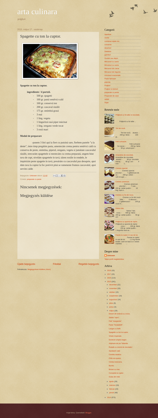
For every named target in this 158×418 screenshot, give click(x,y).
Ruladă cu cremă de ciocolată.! (121, 347)
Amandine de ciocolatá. (124, 155)
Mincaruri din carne (111, 68)
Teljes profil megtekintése (114, 259)
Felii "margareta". (115, 321)
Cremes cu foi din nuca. (124, 195)
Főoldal (57, 264)
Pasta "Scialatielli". (116, 325)
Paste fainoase (110, 79)
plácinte (107, 82)
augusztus (113, 300)
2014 (109, 397)
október (112, 292)
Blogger (88, 413)
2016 (109, 278)
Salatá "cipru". (114, 317)
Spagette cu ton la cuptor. (118, 332)
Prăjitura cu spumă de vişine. (126, 222)
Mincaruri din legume (112, 72)
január (111, 393)
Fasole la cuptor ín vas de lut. (126, 235)
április (111, 381)
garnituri (107, 55)
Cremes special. (121, 168)
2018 (109, 270)
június (111, 307)
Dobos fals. (119, 208)
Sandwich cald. (114, 351)
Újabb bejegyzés (26, 264)
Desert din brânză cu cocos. (119, 314)
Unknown (111, 256)
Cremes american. (122, 182)
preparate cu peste (34, 179)
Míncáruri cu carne (111, 65)
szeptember (114, 296)
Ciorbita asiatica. (115, 354)
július (111, 303)
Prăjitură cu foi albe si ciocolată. (127, 115)
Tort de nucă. (120, 128)
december (113, 285)
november (113, 288)
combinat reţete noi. (112, 41)
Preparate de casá (111, 96)
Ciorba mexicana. (115, 362)
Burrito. (111, 366)
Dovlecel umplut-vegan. (118, 340)
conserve (107, 45)
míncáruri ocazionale (112, 75)
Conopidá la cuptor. (116, 373)
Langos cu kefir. (115, 329)
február (112, 389)
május (111, 311)
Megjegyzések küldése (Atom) (39, 269)
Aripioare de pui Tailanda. (118, 343)
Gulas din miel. (114, 377)
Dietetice (107, 51)
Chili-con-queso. (115, 358)
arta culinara (37, 11)
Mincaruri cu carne (111, 62)
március (112, 385)
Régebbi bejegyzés (89, 264)
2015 (109, 282)
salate (106, 99)
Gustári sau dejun (111, 58)
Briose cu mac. (114, 369)
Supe (106, 103)
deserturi (107, 48)
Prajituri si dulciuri (111, 89)
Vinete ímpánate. (115, 336)
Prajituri (107, 85)
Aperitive (107, 34)
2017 (109, 274)
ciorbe (106, 38)
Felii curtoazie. (121, 142)
